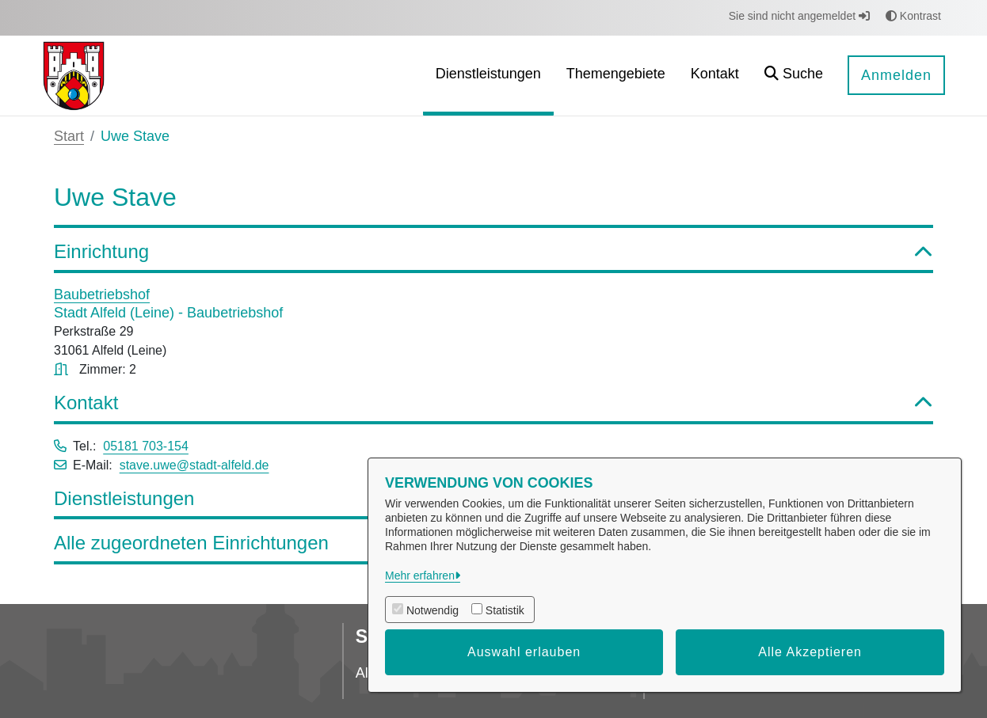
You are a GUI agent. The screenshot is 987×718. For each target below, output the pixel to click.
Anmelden (896, 75)
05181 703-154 (146, 446)
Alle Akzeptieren (810, 652)
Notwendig (432, 610)
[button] (794, 76)
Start (69, 136)
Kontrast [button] (913, 15)
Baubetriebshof (102, 294)
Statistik (505, 610)
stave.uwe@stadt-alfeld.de (194, 465)
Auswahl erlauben (524, 652)
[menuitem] (488, 76)
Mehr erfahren (420, 575)
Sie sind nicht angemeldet (799, 15)
